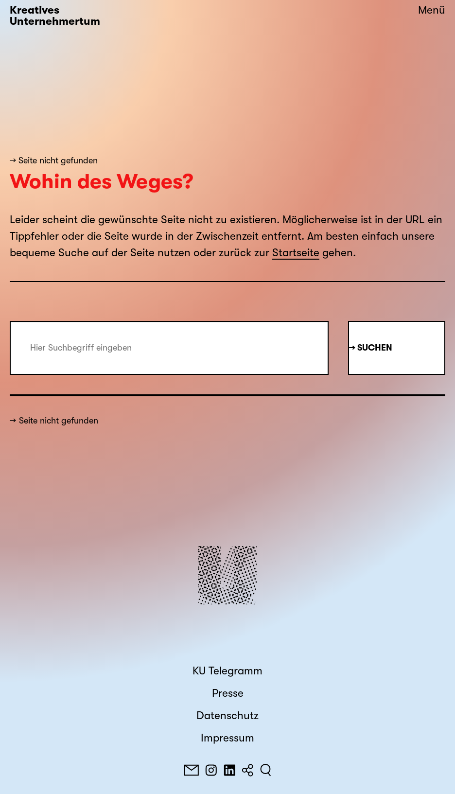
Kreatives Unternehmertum (55, 16)
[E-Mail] (191, 770)
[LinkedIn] (229, 770)
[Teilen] (247, 770)
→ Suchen (370, 348)
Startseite (295, 253)
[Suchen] (265, 770)
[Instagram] (211, 770)
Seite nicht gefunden (58, 420)
